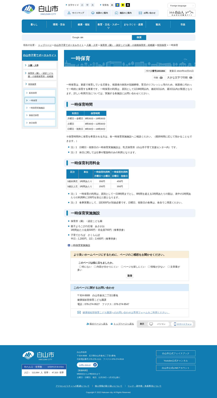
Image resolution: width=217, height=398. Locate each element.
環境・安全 (59, 24)
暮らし (34, 24)
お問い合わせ (85, 365)
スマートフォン (184, 324)
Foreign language (178, 6)
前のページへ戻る (99, 324)
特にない (87, 266)
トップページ (45, 45)
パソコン (161, 324)
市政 (182, 24)
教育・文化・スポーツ (108, 26)
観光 (158, 24)
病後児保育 (34, 115)
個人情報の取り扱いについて (108, 386)
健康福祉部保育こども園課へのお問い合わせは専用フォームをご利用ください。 (126, 312)
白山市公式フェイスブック (175, 353)
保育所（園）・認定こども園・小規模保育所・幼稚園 (127, 45)
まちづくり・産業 (133, 24)
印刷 (156, 77)
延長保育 (33, 93)
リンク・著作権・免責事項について (144, 386)
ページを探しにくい (134, 266)
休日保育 (33, 123)
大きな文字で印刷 (177, 77)
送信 (129, 275)
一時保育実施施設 (80, 245)
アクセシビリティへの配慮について (73, 386)
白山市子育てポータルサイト (69, 45)
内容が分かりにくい (107, 266)
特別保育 (161, 45)
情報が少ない (158, 266)
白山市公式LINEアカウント (176, 368)
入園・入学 (92, 45)
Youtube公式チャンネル (176, 360)
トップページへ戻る (124, 324)
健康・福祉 (84, 24)
